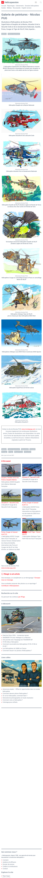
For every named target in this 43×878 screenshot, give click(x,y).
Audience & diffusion (9, 862)
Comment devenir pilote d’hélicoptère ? (15, 693)
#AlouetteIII (25, 449)
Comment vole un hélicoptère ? (13, 700)
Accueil (3, 6)
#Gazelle (32, 449)
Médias (9, 8)
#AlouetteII (27, 452)
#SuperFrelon (18, 452)
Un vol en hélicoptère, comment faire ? (15, 696)
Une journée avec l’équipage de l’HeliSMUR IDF (18, 640)
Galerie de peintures (13, 34)
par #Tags (21, 597)
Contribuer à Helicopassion (10, 586)
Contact (5, 869)
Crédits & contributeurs (10, 866)
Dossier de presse (8, 864)
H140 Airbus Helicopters (10, 642)
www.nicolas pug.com (8, 568)
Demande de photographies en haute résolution (18, 698)
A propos (5, 860)
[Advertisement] (21, 778)
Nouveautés (17, 8)
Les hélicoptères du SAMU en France (14, 648)
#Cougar (4, 452)
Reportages (11, 6)
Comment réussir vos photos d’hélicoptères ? (17, 650)
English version (26, 8)
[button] (36, 2)
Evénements (20, 6)
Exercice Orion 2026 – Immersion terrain (16, 635)
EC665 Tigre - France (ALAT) (32, 526)
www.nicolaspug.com (29, 429)
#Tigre (11, 452)
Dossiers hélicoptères (32, 6)
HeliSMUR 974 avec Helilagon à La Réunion (17, 637)
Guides (3, 8)
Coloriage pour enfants (10, 702)
